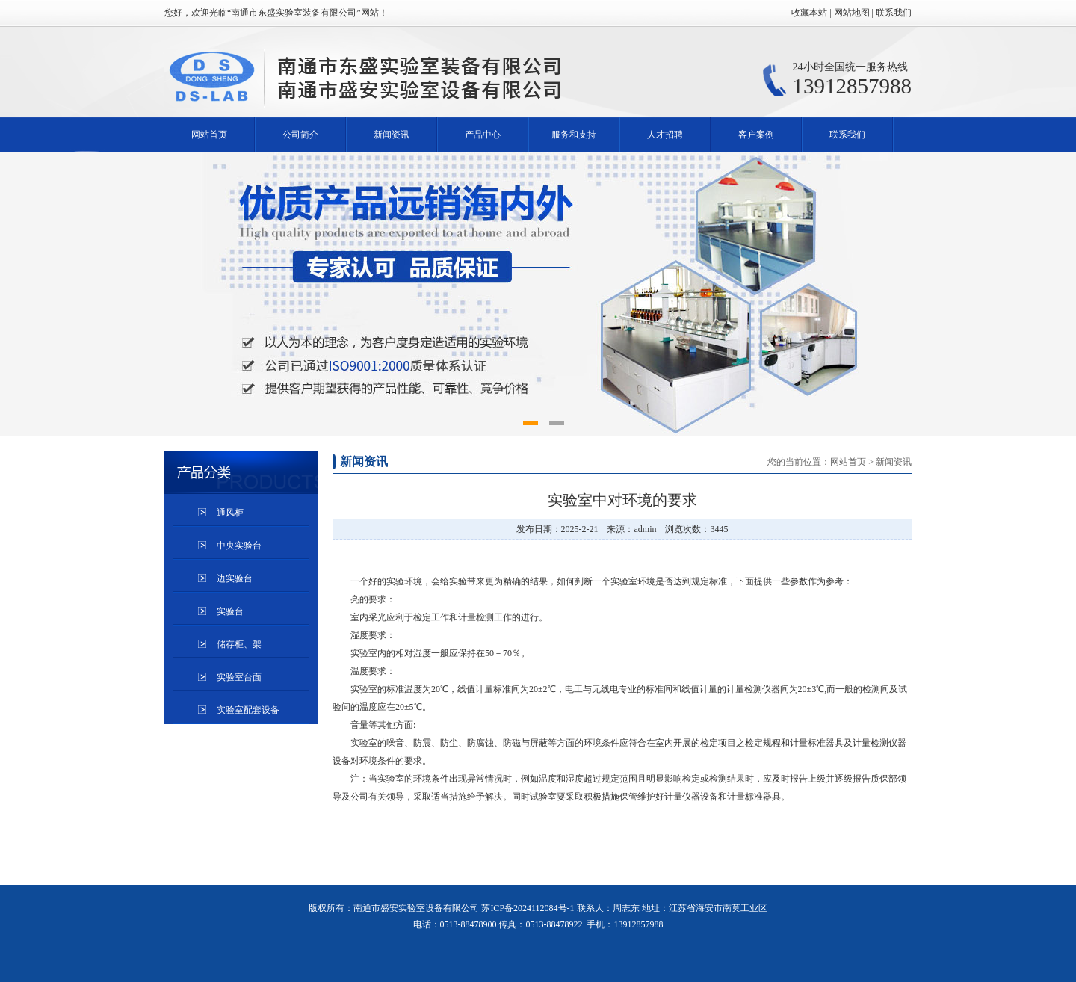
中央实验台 (239, 545)
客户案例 (756, 134)
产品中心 (483, 134)
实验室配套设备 (248, 710)
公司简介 (300, 134)
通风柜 (230, 512)
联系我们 (847, 134)
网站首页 (209, 134)
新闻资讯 (391, 134)
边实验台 (235, 578)
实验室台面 (239, 677)
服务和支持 (573, 134)
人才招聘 (665, 134)
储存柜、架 (239, 644)
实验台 (230, 611)
